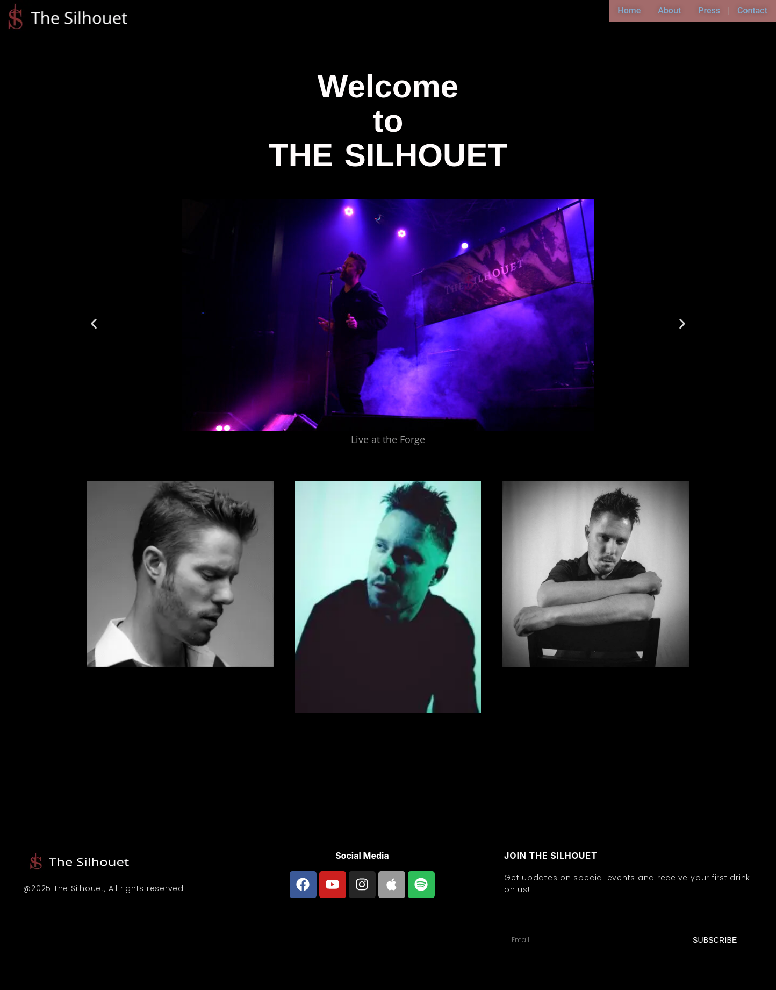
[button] (93, 323)
